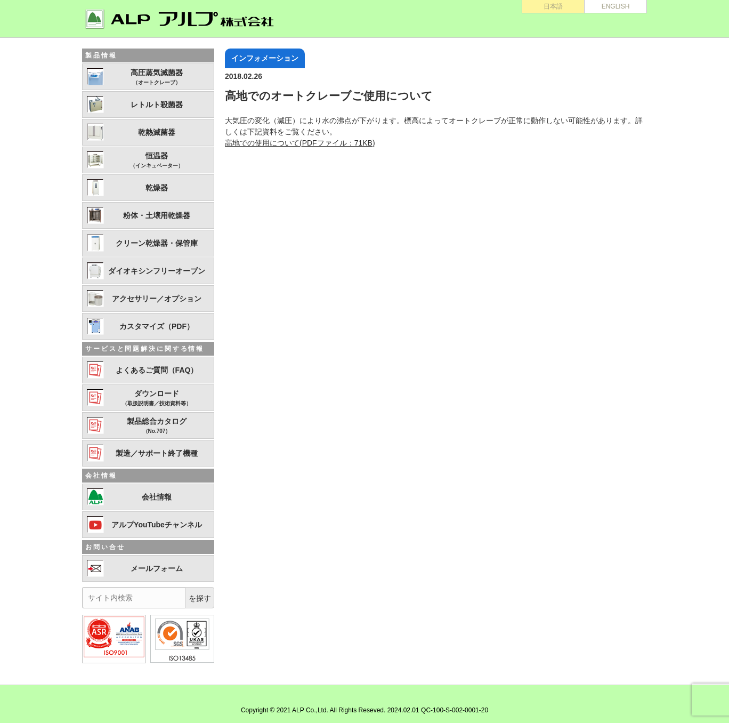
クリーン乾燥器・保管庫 (157, 243)
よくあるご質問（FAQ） (157, 370)
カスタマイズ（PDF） (156, 326)
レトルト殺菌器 (157, 104)
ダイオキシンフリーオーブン (156, 271)
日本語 (553, 6)
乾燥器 (156, 187)
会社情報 (157, 497)
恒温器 (156, 160)
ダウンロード (156, 398)
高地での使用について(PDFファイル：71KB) (300, 143)
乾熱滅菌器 (156, 132)
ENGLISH (616, 6)
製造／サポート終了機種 (157, 453)
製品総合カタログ (157, 426)
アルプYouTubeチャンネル (156, 524)
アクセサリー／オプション (156, 298)
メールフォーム (157, 568)
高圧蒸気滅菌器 (157, 77)
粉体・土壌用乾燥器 (156, 215)
